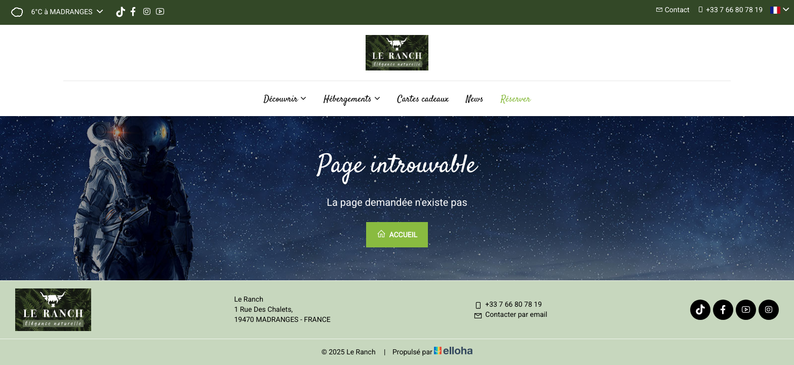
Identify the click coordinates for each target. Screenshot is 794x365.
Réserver (516, 99)
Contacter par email (510, 315)
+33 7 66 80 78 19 (507, 305)
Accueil (397, 234)
